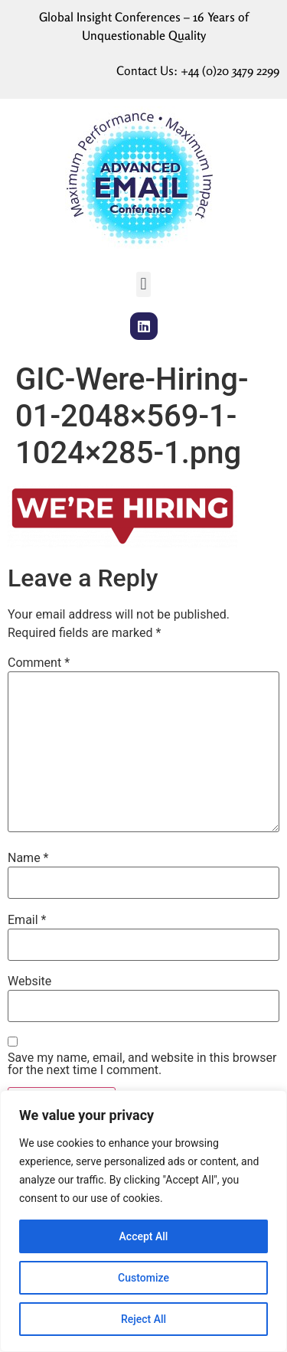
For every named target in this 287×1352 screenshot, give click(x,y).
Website (29, 981)
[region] (143, 1221)
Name (28, 858)
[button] (143, 284)
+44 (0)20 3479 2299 (230, 70)
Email (27, 920)
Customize (143, 1278)
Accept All (143, 1236)
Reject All (143, 1319)
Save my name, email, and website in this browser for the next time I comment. (142, 1064)
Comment (39, 663)
